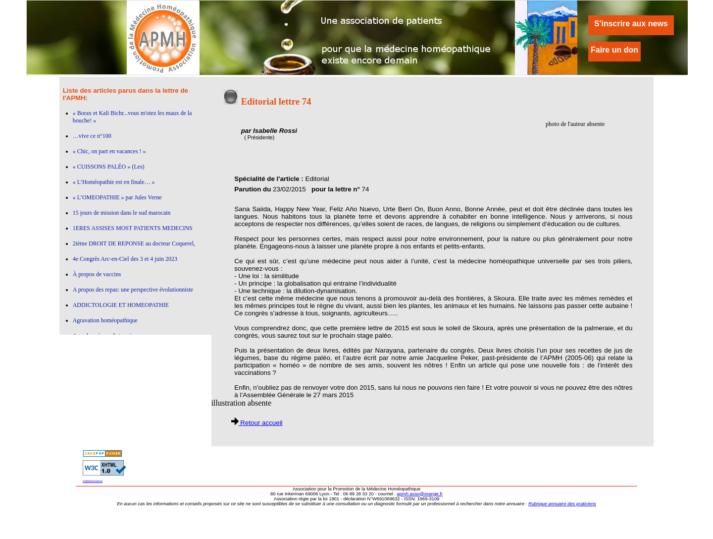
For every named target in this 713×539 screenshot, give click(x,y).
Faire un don (614, 50)
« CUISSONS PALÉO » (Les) (109, 166)
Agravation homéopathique (105, 320)
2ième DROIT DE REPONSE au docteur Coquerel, (134, 243)
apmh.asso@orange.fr (420, 493)
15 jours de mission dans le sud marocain (122, 212)
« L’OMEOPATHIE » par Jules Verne (117, 197)
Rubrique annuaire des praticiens (562, 503)
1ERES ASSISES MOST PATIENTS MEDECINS (133, 228)
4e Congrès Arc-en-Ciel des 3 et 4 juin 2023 (125, 258)
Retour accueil (257, 422)
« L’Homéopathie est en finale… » (114, 182)
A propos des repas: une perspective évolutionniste (133, 289)
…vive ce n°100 (92, 135)
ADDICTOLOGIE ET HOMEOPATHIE (121, 304)
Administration (92, 480)
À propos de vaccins (97, 274)
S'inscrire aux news (631, 23)
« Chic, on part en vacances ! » (109, 151)
